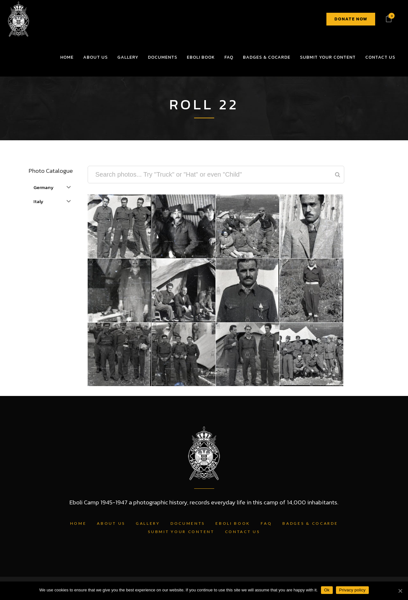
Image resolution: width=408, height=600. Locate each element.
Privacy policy (352, 590)
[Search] (337, 174)
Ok (327, 590)
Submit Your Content (181, 531)
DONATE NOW (350, 19)
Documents (188, 523)
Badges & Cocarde (310, 523)
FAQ (266, 523)
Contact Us (242, 531)
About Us (111, 523)
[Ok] (400, 591)
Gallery (148, 523)
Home (78, 523)
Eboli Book (232, 523)
